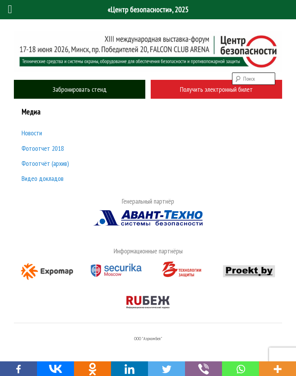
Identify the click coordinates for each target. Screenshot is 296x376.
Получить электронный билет (216, 89)
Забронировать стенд (79, 89)
